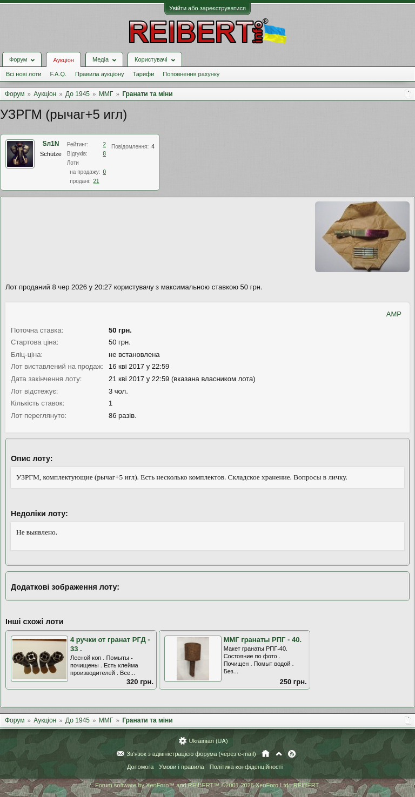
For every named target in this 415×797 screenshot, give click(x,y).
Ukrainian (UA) (208, 741)
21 (96, 181)
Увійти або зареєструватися (207, 8)
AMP (393, 314)
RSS (292, 754)
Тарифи (144, 74)
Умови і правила (181, 767)
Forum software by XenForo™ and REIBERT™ (207, 785)
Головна (266, 754)
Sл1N (50, 143)
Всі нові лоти (23, 74)
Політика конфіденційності (246, 767)
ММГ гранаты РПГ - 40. (263, 640)
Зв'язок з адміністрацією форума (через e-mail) (191, 754)
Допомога (140, 767)
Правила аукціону (99, 74)
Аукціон (63, 60)
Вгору (279, 754)
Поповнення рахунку (191, 74)
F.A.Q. (58, 74)
